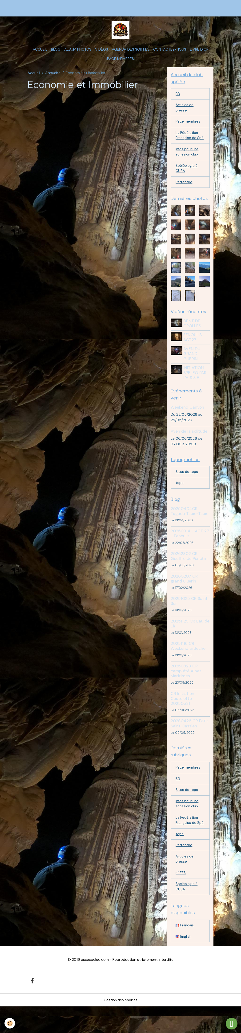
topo (180, 497)
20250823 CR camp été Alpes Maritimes (186, 686)
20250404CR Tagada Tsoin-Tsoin (189, 526)
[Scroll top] (231, 1023)
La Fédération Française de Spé (187, 144)
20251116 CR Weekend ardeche (188, 661)
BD (178, 98)
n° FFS (181, 897)
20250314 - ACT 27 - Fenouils (190, 549)
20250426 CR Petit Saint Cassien (189, 739)
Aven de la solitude (189, 445)
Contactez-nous (169, 53)
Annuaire (52, 76)
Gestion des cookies (120, 1026)
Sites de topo (187, 486)
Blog (55, 53)
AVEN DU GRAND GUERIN (192, 367)
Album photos (77, 53)
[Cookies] (10, 1023)
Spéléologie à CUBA (187, 181)
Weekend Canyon (187, 421)
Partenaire (184, 195)
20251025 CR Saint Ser (189, 616)
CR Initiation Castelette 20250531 (182, 713)
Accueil (40, 53)
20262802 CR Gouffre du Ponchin (189, 571)
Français (185, 951)
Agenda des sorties (130, 53)
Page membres (120, 62)
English (184, 962)
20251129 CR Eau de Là (190, 639)
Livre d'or (199, 53)
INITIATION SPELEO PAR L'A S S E (195, 386)
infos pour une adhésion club (188, 164)
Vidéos (101, 53)
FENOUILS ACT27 (193, 351)
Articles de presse (185, 112)
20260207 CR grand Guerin (184, 594)
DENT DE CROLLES (193, 337)
